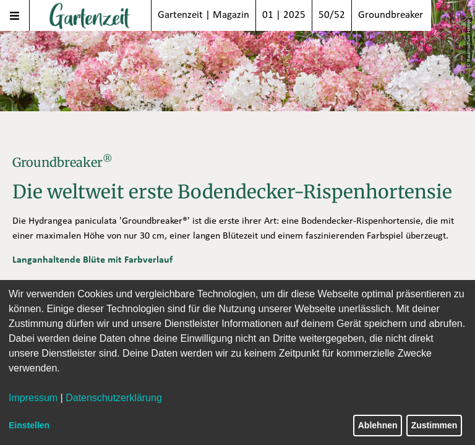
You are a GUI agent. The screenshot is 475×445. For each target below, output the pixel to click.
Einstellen (29, 425)
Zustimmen (434, 425)
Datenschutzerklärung (114, 397)
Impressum (33, 397)
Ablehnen (378, 425)
